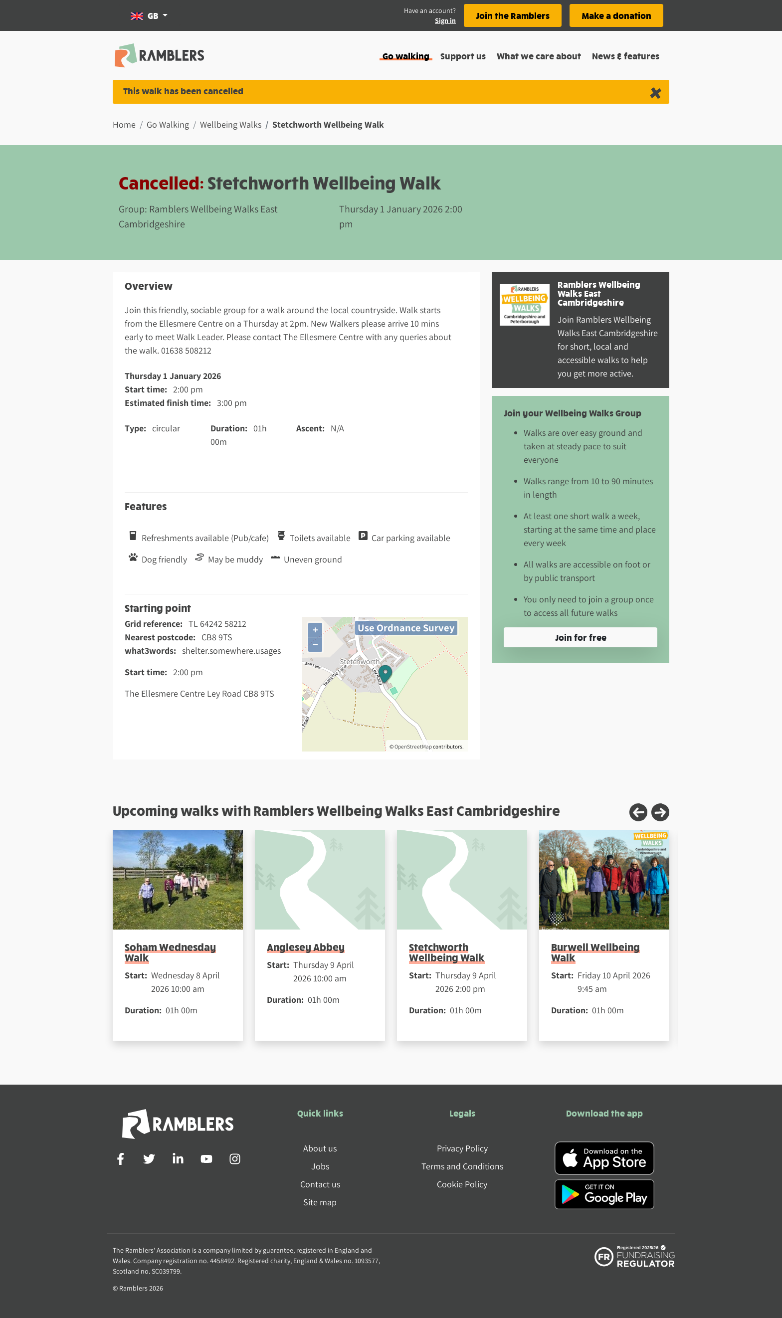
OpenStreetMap (413, 746)
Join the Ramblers (513, 15)
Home (124, 124)
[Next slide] (660, 812)
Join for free (580, 637)
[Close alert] (655, 92)
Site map (320, 1202)
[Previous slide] (638, 812)
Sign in (445, 20)
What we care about (539, 55)
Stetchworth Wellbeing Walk (447, 952)
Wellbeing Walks (230, 124)
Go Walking (168, 124)
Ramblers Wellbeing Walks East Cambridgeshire (599, 293)
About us (320, 1148)
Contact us (320, 1184)
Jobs (320, 1166)
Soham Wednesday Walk (170, 952)
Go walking (406, 55)
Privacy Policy (462, 1148)
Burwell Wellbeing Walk (595, 952)
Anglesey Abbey (306, 946)
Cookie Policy (462, 1184)
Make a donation (616, 15)
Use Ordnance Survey (406, 627)
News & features (625, 55)
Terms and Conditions (462, 1166)
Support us (463, 55)
